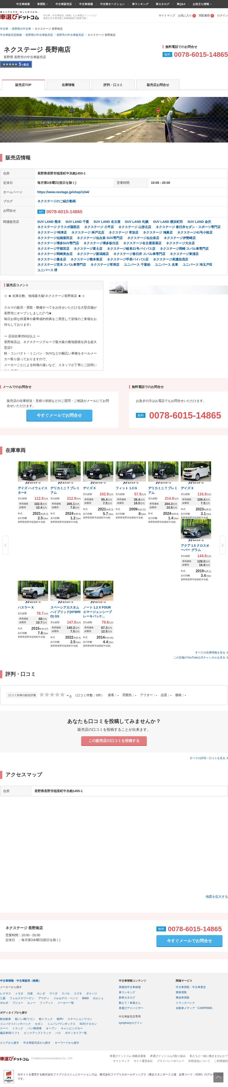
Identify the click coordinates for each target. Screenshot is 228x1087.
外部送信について (199, 1061)
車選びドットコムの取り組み (168, 1056)
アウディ (43, 998)
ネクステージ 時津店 (52, 232)
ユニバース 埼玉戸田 (197, 264)
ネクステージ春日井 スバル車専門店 (139, 254)
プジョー (17, 1002)
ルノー (31, 1002)
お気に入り (187, 15)
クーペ (4, 1028)
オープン (51, 1028)
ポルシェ (98, 998)
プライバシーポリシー (170, 1061)
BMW (85, 998)
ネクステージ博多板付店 (101, 243)
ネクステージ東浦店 (184, 254)
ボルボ (4, 1002)
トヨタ (19, 993)
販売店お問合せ (158, 85)
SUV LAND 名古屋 (106, 222)
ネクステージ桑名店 (51, 259)
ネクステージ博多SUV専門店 (58, 243)
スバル (66, 993)
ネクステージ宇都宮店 (53, 248)
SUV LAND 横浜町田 (168, 222)
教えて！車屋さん (130, 1002)
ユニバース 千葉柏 (137, 264)
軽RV (60, 1019)
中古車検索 (23, 4)
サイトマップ (167, 15)
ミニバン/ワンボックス (61, 1023)
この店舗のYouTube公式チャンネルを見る (199, 657)
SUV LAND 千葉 (77, 222)
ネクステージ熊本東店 (86, 259)
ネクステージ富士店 (88, 248)
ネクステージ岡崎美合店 (55, 254)
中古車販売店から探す (37, 1042)
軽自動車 (5, 1019)
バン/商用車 (34, 1028)
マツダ (53, 993)
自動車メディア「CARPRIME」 (195, 1008)
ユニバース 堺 (47, 270)
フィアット (46, 1002)
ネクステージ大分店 (180, 243)
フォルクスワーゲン (22, 998)
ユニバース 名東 (166, 264)
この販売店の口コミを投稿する (114, 741)
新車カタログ (127, 997)
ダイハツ (91, 993)
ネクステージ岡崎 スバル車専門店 (184, 248)
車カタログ (162, 4)
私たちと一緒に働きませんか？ (209, 1056)
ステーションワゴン (79, 1019)
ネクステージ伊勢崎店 (180, 238)
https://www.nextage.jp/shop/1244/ (63, 192)
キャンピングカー (72, 1028)
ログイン (222, 15)
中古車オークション (112, 4)
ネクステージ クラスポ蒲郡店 (58, 227)
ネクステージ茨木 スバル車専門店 (61, 264)
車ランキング (140, 4)
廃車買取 (181, 992)
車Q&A (181, 4)
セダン (39, 1023)
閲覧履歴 (206, 15)
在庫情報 (68, 85)
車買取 (41, 4)
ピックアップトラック (37, 1033)
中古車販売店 (63, 4)
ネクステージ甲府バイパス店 (127, 259)
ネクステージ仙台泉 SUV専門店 (100, 238)
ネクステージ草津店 (105, 264)
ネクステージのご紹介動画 (56, 201)
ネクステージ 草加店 (123, 232)
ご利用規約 (221, 1061)
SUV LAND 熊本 (49, 222)
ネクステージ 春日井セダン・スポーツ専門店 (188, 227)
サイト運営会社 (143, 1061)
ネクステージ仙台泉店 (143, 238)
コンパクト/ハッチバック (15, 1023)
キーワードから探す (67, 1042)
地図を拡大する (217, 896)
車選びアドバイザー (131, 1008)
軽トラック (46, 1019)
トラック (17, 1028)
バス (58, 1033)
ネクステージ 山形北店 (134, 227)
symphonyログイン (130, 1023)
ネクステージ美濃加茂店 (170, 259)
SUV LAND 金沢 (199, 222)
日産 (30, 993)
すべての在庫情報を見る (210, 652)
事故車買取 (182, 997)
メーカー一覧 (65, 1002)
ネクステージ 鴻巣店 (158, 232)
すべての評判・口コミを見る (207, 758)
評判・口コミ (113, 85)
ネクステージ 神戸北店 (87, 232)
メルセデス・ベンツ (65, 998)
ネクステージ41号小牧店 (195, 232)
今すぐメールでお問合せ (59, 415)
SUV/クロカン (88, 1023)
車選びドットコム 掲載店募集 (128, 1056)
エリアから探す (9, 1042)
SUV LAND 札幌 (136, 222)
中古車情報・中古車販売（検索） (20, 980)
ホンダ (41, 993)
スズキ (78, 993)
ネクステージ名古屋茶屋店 (142, 243)
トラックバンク (185, 1002)
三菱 (2, 998)
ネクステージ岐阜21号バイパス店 (131, 248)
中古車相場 (86, 4)
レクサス (5, 993)
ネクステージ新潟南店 (93, 254)
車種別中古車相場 (130, 987)
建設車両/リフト (10, 1033)
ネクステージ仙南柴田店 (55, 238)
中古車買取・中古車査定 (191, 987)
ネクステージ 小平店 (99, 227)
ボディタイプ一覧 (76, 1033)
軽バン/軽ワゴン (25, 1019)
